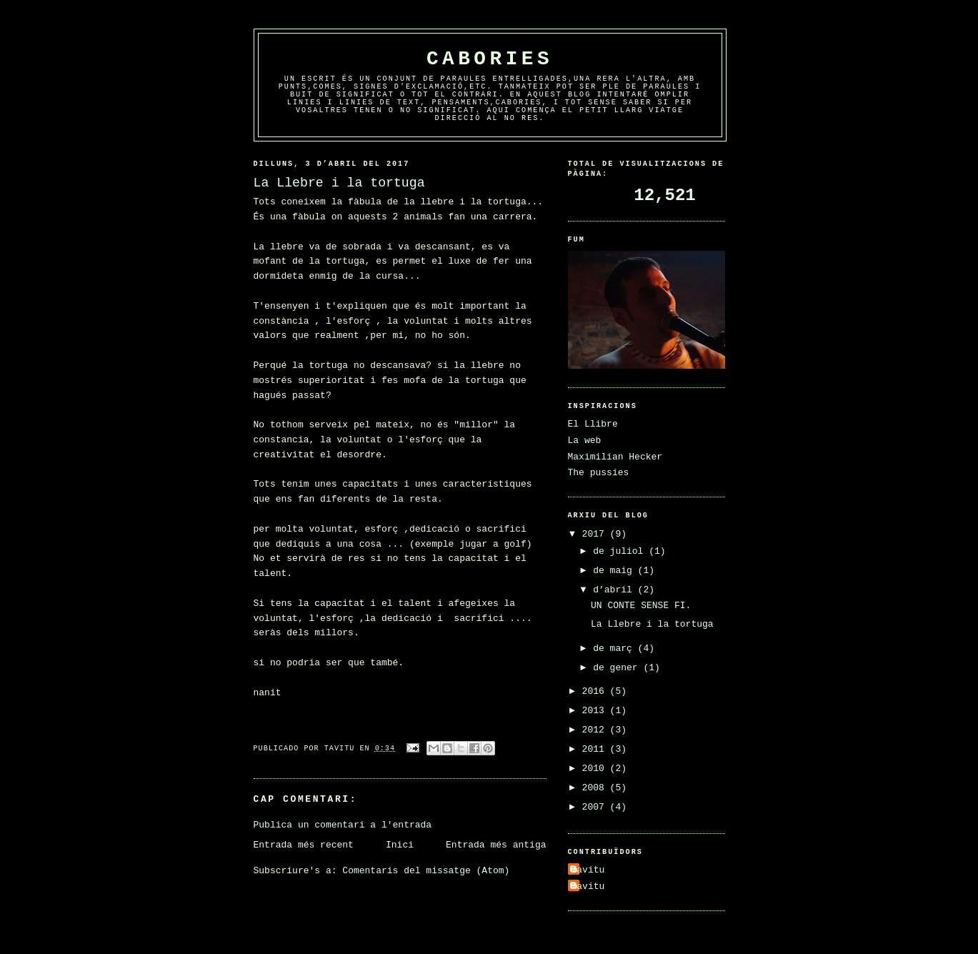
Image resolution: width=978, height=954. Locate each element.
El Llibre (593, 424)
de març (615, 648)
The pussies (598, 472)
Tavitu (588, 870)
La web (585, 440)
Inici (400, 845)
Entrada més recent (304, 845)
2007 (596, 807)
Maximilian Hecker (615, 457)
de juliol (621, 551)
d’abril (615, 590)
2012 (596, 730)
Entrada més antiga (496, 845)
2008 (596, 787)
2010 (596, 768)
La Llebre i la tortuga (652, 624)
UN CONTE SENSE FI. (641, 605)
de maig (615, 570)
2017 (596, 534)
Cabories (489, 59)
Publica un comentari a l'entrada (343, 825)
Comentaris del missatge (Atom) (425, 870)
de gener (618, 667)
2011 (596, 749)
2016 (596, 691)
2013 (596, 710)
